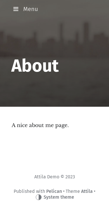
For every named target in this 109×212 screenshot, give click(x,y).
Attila (87, 191)
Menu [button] (25, 9)
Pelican (54, 191)
